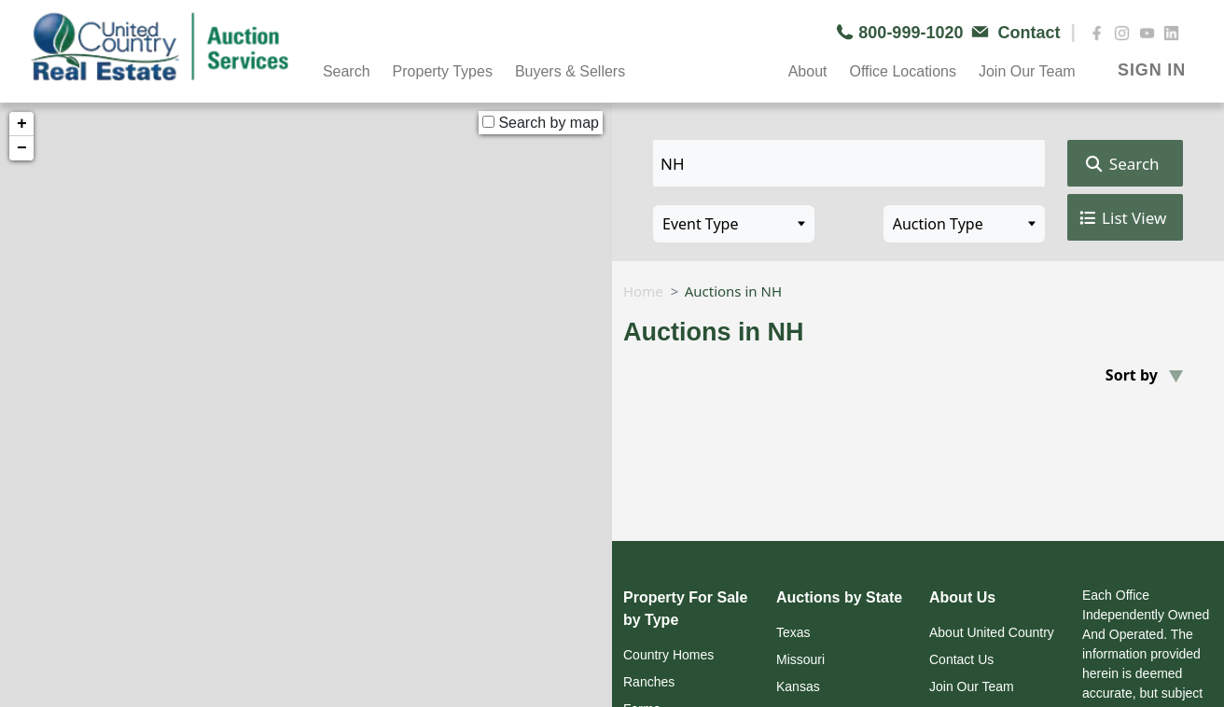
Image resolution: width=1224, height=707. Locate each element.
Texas (793, 632)
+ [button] (22, 124)
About (808, 71)
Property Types (443, 71)
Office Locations (902, 71)
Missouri (800, 659)
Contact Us (961, 659)
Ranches (649, 681)
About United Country (991, 632)
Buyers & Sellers (570, 71)
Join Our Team (1027, 71)
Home (643, 291)
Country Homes (668, 654)
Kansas (798, 686)
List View (1122, 218)
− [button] (22, 148)
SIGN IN (1152, 70)
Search (346, 71)
